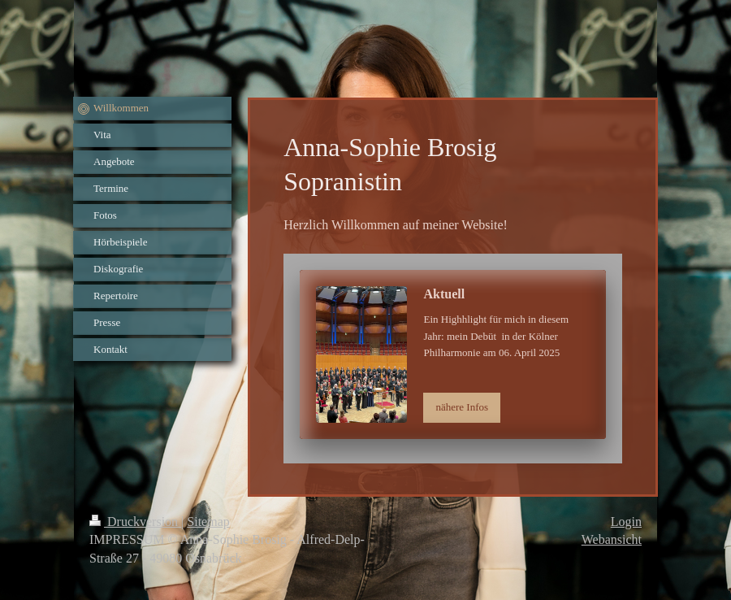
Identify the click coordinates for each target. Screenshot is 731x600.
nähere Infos (461, 407)
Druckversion (135, 521)
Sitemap (208, 521)
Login (626, 521)
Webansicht (612, 539)
